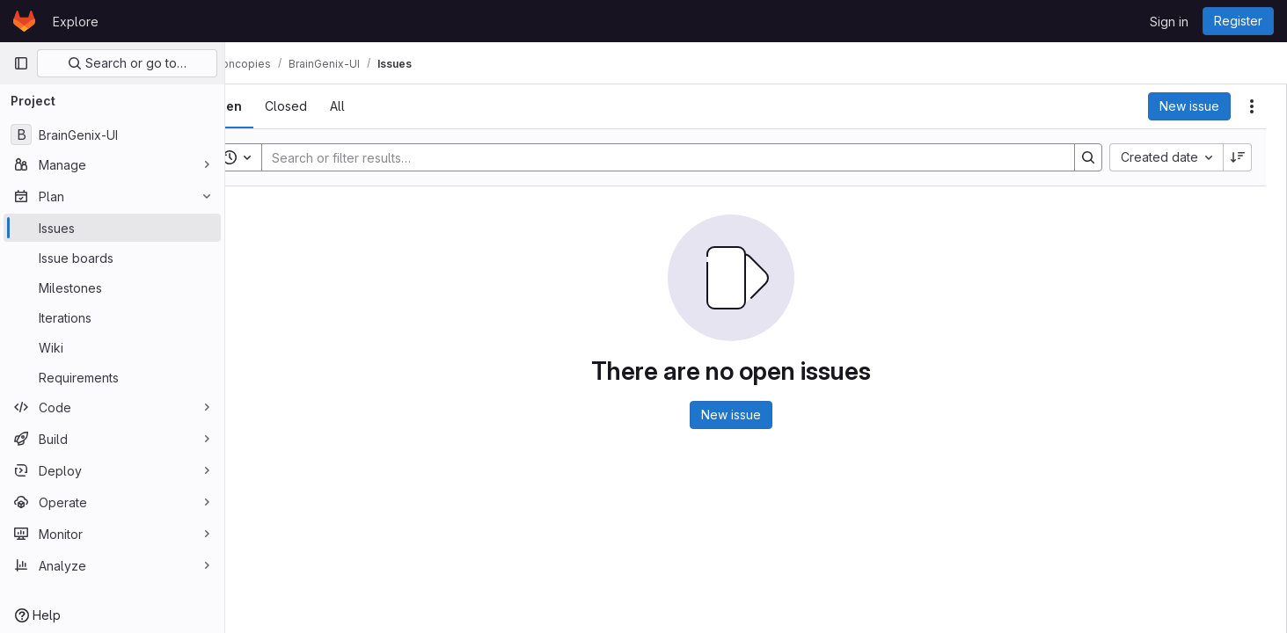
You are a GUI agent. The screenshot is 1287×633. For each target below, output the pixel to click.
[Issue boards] (112, 258)
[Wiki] (112, 347)
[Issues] (112, 228)
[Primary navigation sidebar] (21, 63)
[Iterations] (112, 317)
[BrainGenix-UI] (112, 134)
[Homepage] (24, 21)
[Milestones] (112, 287)
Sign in (1169, 21)
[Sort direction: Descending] (1238, 157)
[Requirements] (112, 377)
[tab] (274, 106)
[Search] (684, 157)
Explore (76, 21)
